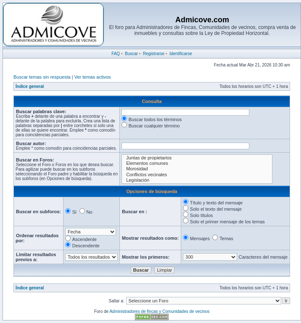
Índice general (30, 86)
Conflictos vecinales (197, 174)
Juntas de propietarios (197, 158)
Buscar (131, 53)
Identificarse (180, 53)
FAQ (115, 53)
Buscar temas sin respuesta (42, 76)
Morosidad (197, 169)
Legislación (197, 180)
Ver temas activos (92, 76)
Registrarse (153, 53)
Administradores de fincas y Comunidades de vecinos (159, 311)
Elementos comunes (197, 163)
